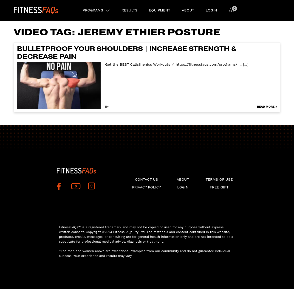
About (188, 10)
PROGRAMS (93, 10)
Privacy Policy (146, 187)
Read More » (267, 106)
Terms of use (219, 179)
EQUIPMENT (159, 10)
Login (211, 10)
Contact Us (146, 179)
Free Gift (219, 187)
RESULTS (129, 10)
